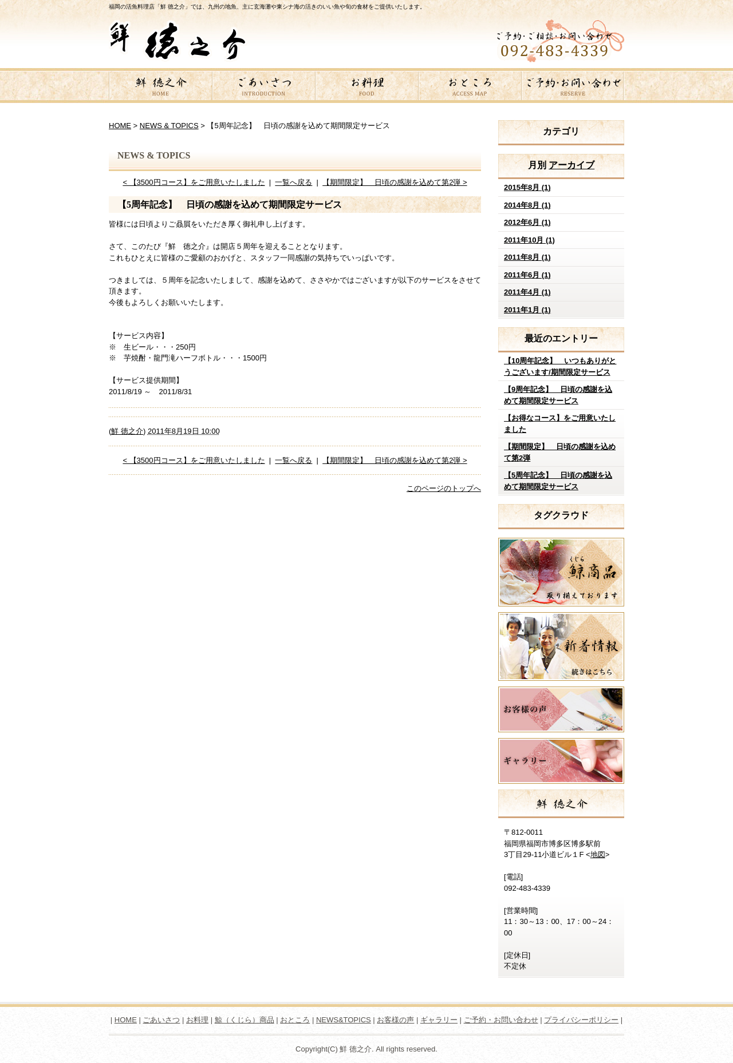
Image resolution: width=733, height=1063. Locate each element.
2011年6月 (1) (527, 275)
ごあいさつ (263, 87)
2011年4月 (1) (527, 292)
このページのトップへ (444, 488)
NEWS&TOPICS (343, 1020)
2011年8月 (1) (527, 257)
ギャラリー (439, 1020)
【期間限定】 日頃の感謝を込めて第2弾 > (394, 182)
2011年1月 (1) (527, 310)
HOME (120, 125)
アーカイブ (571, 165)
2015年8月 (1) (527, 187)
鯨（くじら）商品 (244, 1020)
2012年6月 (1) (527, 222)
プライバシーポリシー (581, 1020)
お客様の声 (395, 1020)
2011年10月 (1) (529, 240)
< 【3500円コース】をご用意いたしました (194, 182)
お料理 (366, 87)
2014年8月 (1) (527, 205)
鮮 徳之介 (160, 87)
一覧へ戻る (293, 182)
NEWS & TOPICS (169, 125)
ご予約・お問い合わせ (572, 87)
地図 (597, 854)
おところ (469, 87)
